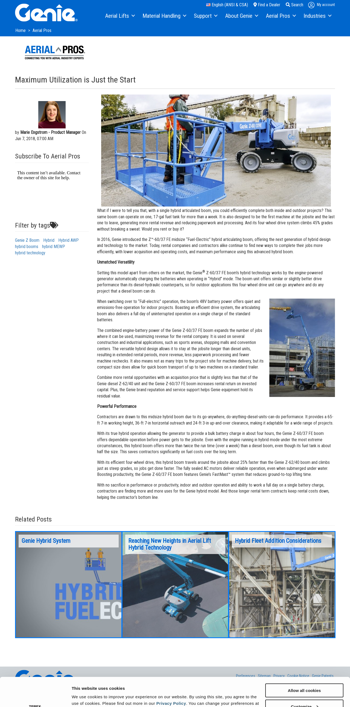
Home (21, 30)
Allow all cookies (304, 661)
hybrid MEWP (53, 246)
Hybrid (48, 240)
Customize (304, 677)
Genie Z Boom (27, 240)
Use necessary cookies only (304, 693)
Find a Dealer (266, 4)
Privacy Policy (171, 674)
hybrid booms (26, 246)
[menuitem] (119, 16)
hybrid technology (30, 252)
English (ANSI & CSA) (227, 4)
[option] (68, 584)
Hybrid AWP (68, 240)
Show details (84, 696)
